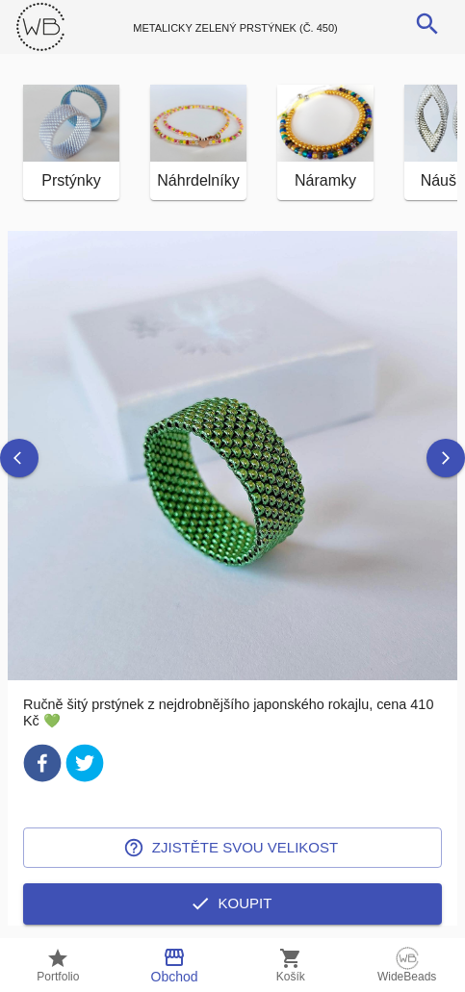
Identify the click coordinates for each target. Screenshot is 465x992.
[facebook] (42, 766)
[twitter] (84, 766)
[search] (427, 24)
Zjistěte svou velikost (232, 847)
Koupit (232, 903)
